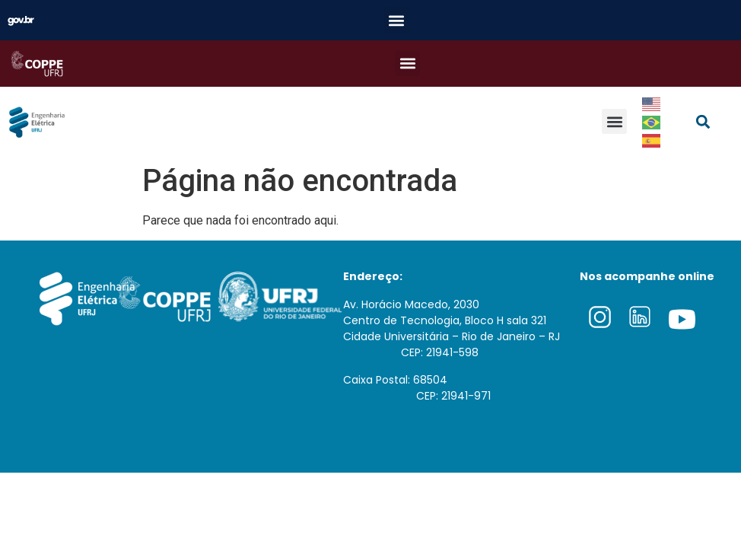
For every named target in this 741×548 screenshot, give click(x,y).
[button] (396, 20)
